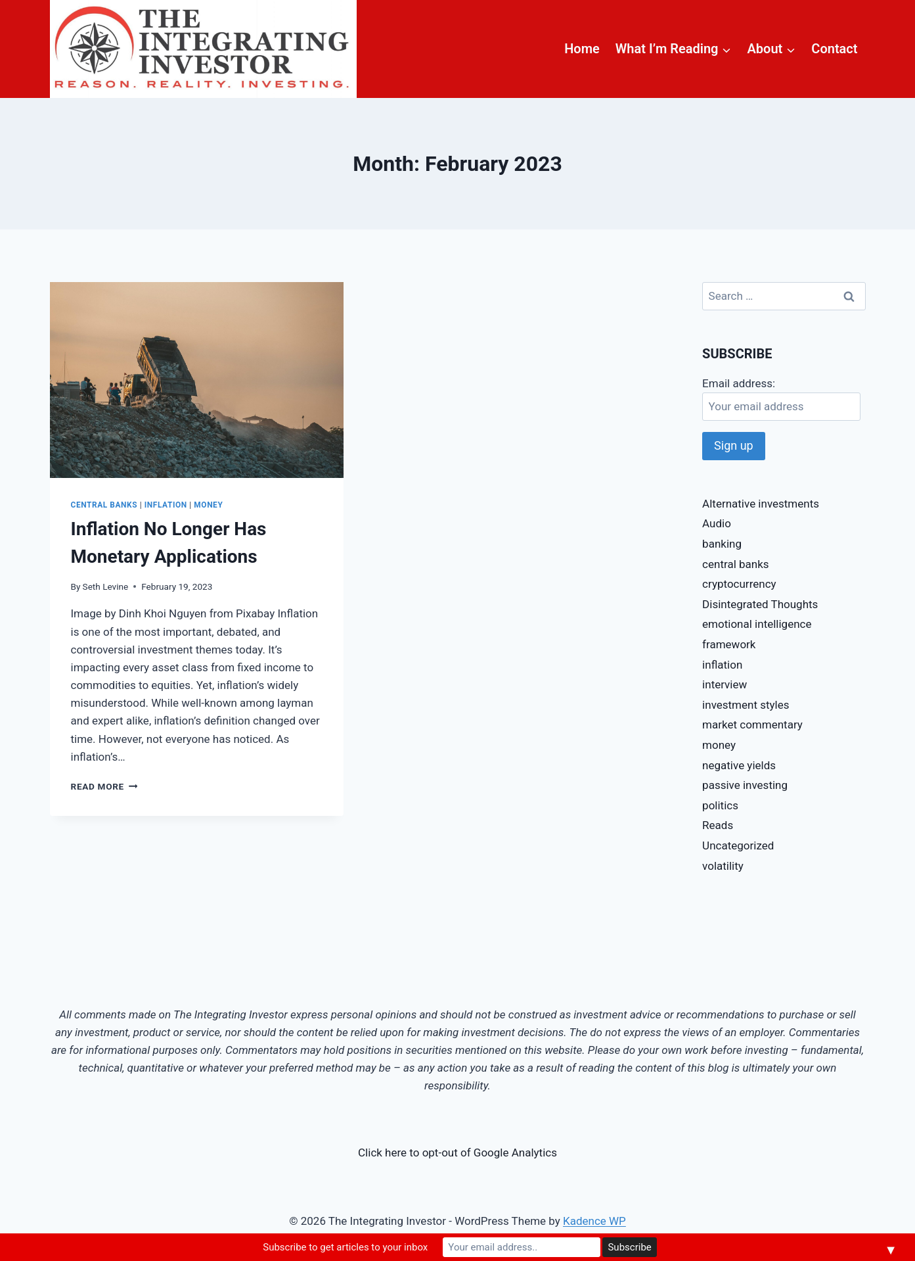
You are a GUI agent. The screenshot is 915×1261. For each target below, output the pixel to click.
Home (582, 49)
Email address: (738, 383)
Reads (717, 825)
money (208, 505)
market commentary (752, 724)
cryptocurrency (739, 583)
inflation (166, 505)
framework (728, 644)
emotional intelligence (756, 623)
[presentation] (197, 380)
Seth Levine (106, 586)
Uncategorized (738, 845)
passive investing (745, 785)
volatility (723, 865)
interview (724, 684)
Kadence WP (594, 1220)
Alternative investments (760, 503)
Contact (834, 49)
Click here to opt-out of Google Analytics (457, 1152)
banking (722, 543)
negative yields (739, 765)
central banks (104, 505)
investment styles (745, 704)
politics (720, 805)
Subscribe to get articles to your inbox (345, 1247)
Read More (104, 786)
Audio (716, 523)
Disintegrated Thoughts (760, 604)
